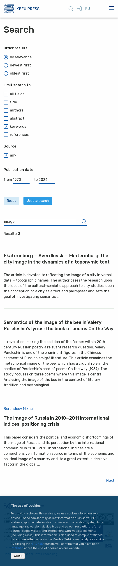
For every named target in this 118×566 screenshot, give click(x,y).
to (44, 179)
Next (110, 480)
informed (17, 548)
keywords (15, 126)
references (16, 134)
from (17, 179)
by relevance (18, 57)
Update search (38, 201)
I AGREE (37, 544)
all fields (14, 94)
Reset (11, 201)
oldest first (16, 73)
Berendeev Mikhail (19, 409)
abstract (14, 118)
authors (13, 110)
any (10, 155)
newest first (17, 65)
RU (87, 9)
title (10, 102)
